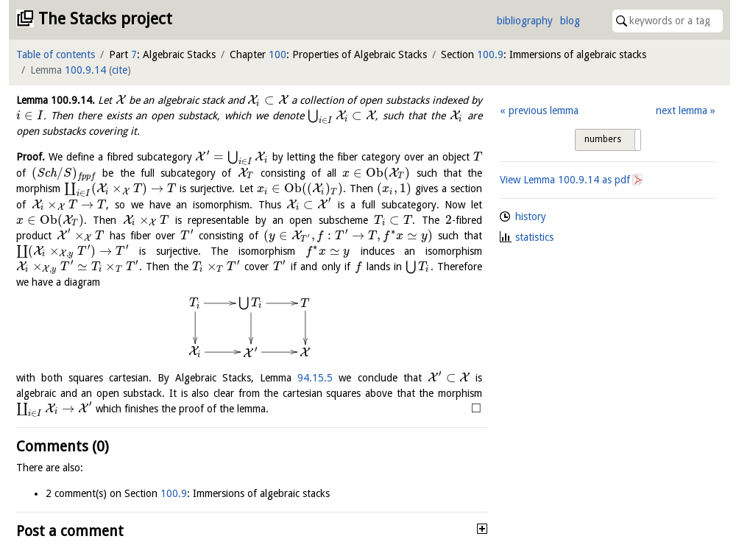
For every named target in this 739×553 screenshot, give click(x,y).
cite (119, 70)
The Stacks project (105, 19)
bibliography (525, 21)
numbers (602, 139)
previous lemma (544, 110)
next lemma (681, 110)
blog (570, 21)
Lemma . (55, 100)
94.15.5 (315, 378)
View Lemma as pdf (565, 180)
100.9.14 (85, 70)
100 (277, 54)
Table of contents (55, 54)
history (530, 216)
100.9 (490, 54)
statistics (534, 237)
